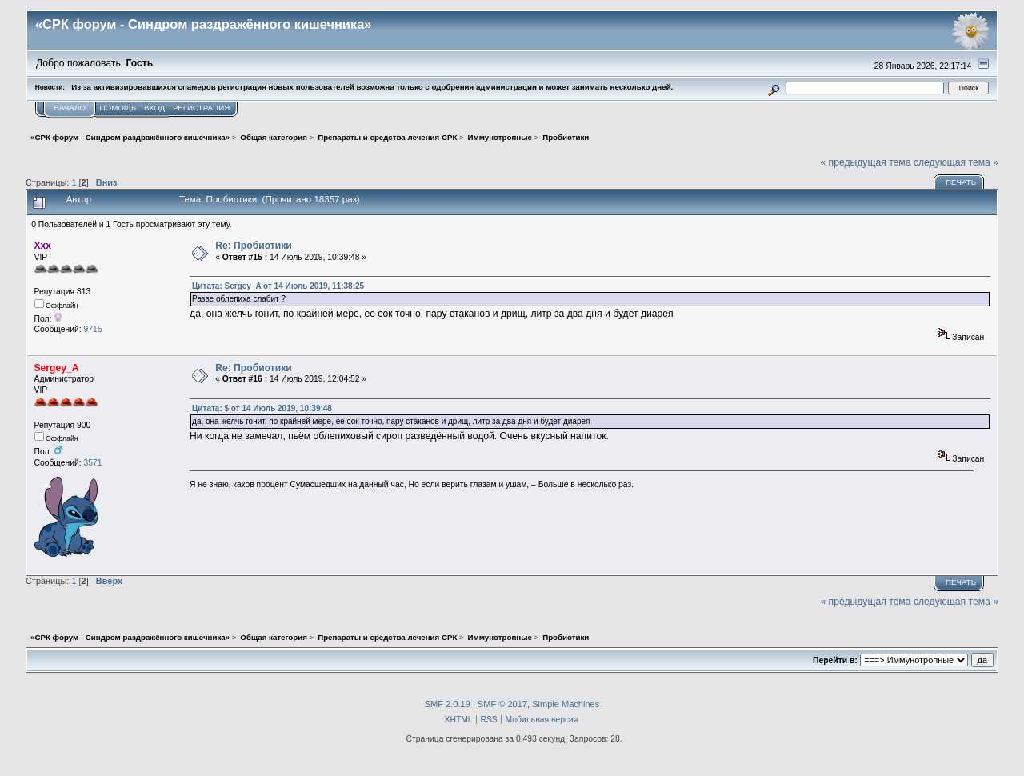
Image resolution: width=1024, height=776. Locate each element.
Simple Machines (565, 704)
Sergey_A (56, 368)
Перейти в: (835, 660)
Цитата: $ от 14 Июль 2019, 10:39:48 (262, 408)
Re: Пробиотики (253, 245)
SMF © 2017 (502, 704)
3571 (92, 462)
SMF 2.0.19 (447, 704)
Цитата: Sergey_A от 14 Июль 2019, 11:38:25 (278, 286)
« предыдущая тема (865, 162)
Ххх (43, 245)
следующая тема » (956, 162)
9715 (92, 329)
